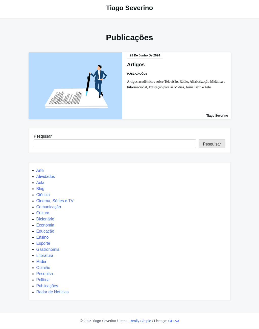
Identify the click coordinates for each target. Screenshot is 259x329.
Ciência (43, 195)
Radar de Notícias (52, 292)
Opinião (43, 267)
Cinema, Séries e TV (55, 201)
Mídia (41, 261)
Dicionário (45, 219)
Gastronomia (48, 249)
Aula (40, 182)
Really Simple (140, 321)
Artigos (136, 64)
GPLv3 (173, 321)
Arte (40, 170)
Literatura (45, 255)
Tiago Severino (129, 8)
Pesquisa (44, 274)
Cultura (43, 213)
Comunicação (48, 207)
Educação (45, 231)
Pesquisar (43, 136)
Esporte (43, 243)
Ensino (42, 237)
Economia (45, 225)
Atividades (45, 176)
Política (43, 280)
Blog (40, 189)
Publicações (137, 73)
